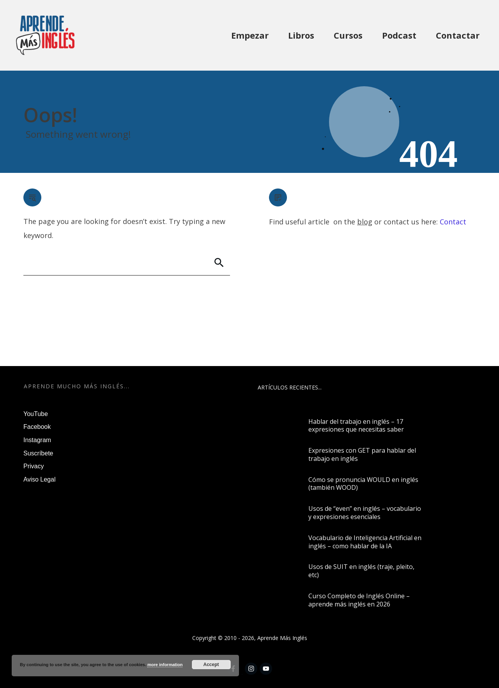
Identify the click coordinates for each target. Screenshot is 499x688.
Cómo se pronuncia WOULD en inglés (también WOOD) (363, 483)
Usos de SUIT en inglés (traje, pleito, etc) (361, 570)
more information (164, 664)
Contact (453, 221)
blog (364, 221)
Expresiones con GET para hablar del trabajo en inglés (362, 454)
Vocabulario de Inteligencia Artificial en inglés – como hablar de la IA (364, 541)
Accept (211, 664)
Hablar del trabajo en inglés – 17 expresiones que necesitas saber (356, 425)
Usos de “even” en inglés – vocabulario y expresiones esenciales (364, 512)
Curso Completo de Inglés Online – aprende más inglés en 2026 (359, 600)
